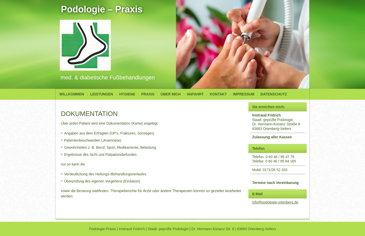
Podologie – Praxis (101, 9)
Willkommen (71, 94)
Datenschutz (274, 94)
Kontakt (218, 94)
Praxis (147, 94)
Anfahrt (195, 94)
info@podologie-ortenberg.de (275, 202)
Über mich (170, 94)
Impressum (243, 94)
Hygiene (127, 94)
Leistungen (101, 94)
